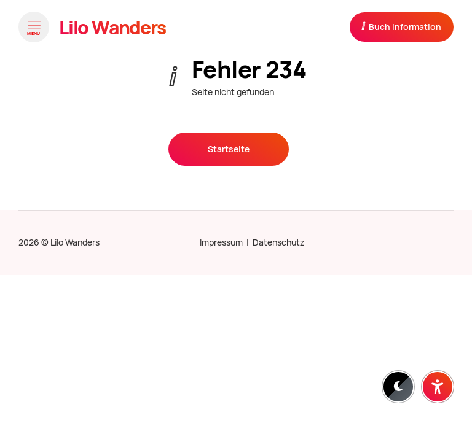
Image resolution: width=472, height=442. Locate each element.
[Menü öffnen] (33, 27)
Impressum (221, 242)
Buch (401, 26)
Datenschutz (278, 242)
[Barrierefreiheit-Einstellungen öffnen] (438, 387)
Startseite (229, 149)
